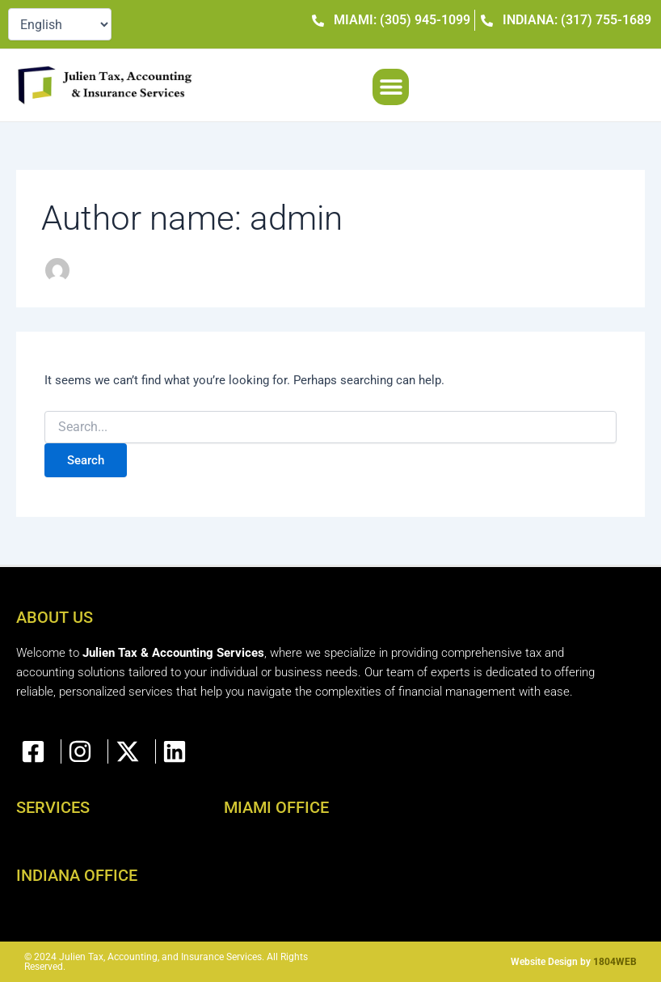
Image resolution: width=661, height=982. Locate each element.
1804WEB (615, 961)
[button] (391, 87)
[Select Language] (60, 24)
